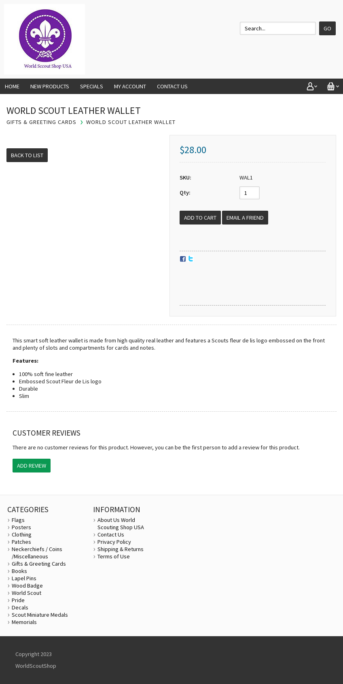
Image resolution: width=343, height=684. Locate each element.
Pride (18, 600)
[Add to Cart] (200, 217)
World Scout (26, 592)
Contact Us (172, 86)
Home (12, 86)
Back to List (27, 155)
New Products (49, 86)
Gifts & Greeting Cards (39, 563)
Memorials (24, 622)
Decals (20, 607)
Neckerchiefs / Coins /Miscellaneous (37, 552)
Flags (18, 520)
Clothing (22, 534)
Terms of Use (113, 556)
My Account (130, 86)
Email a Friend (245, 217)
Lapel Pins (24, 578)
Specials (91, 86)
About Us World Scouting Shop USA (120, 523)
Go (327, 28)
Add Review (31, 465)
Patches (21, 541)
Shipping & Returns (120, 549)
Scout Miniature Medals (40, 614)
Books (19, 571)
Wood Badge (27, 585)
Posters (21, 527)
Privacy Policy (114, 541)
